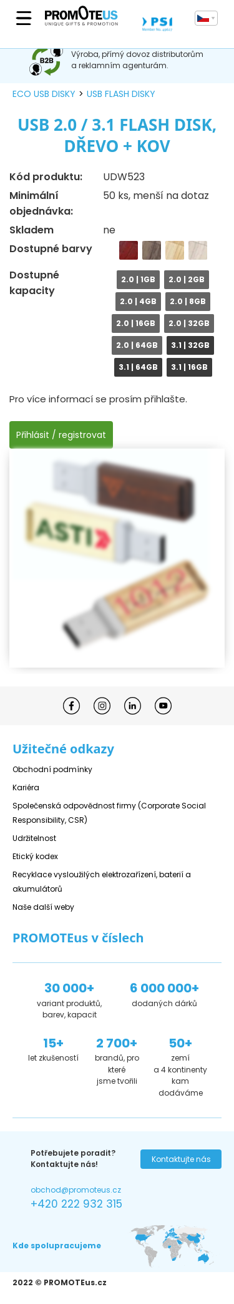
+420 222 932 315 (76, 1203)
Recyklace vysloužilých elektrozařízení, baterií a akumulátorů (101, 881)
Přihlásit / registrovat (61, 435)
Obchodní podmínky (52, 769)
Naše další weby (43, 907)
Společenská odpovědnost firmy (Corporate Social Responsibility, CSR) (109, 812)
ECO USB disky (44, 94)
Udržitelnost (34, 838)
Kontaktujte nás (181, 1159)
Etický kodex (35, 856)
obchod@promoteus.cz (76, 1189)
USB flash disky (121, 94)
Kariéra (25, 787)
